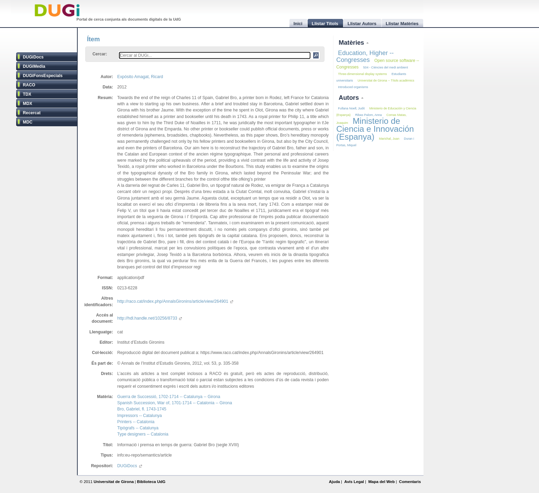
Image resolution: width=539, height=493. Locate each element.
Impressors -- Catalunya (139, 415)
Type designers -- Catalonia (142, 434)
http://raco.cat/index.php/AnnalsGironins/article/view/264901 (175, 301)
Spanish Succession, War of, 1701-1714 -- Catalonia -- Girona (174, 402)
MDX (27, 103)
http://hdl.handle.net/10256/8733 (149, 318)
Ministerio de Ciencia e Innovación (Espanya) (375, 128)
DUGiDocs (33, 57)
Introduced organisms (353, 87)
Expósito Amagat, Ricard (140, 76)
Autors (350, 97)
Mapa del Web (381, 482)
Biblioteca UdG (151, 482)
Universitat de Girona (114, 482)
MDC (28, 122)
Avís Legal (354, 482)
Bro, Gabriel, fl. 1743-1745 (141, 409)
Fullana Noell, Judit (351, 108)
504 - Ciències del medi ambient (385, 67)
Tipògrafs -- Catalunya (137, 428)
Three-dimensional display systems (362, 74)
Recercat (32, 112)
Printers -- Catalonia (135, 421)
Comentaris (410, 482)
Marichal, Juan (389, 138)
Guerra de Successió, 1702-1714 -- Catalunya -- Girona (168, 396)
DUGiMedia (34, 66)
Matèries (352, 42)
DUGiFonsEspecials (43, 75)
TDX (27, 94)
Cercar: (99, 54)
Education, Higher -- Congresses (365, 56)
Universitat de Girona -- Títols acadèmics (386, 80)
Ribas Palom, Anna (368, 115)
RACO (29, 85)
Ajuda (334, 482)
